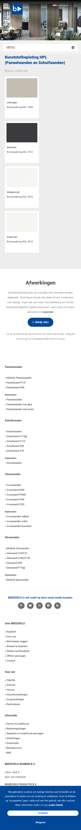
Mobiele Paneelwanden (19, 377)
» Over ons (10, 636)
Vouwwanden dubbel (18, 516)
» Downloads (12, 743)
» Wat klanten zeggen (16, 641)
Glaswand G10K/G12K (18, 558)
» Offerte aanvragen (15, 655)
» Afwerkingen (12, 738)
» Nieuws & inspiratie (16, 646)
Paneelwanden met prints (20, 409)
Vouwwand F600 (15, 489)
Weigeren (40, 822)
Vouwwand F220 (15, 504)
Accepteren (43, 813)
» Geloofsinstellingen (16, 694)
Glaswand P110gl (16, 567)
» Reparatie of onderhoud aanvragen (24, 733)
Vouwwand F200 (15, 499)
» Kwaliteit (10, 631)
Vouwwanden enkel (17, 521)
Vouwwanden (14, 485)
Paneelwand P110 (16, 382)
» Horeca (10, 689)
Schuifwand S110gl (17, 436)
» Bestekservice (13, 748)
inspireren (47, 312)
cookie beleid (55, 805)
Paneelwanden (14, 399)
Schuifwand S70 (15, 450)
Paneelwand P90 (15, 387)
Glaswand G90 (14, 562)
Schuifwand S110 (16, 441)
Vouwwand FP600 (16, 494)
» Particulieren (12, 704)
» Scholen (10, 684)
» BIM (8, 752)
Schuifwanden (14, 431)
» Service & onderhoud (17, 723)
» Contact (10, 660)
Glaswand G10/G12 (17, 553)
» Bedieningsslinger (15, 728)
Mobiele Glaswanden (18, 548)
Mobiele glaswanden (18, 579)
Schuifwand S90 (15, 446)
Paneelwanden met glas (19, 404)
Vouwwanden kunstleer (19, 526)
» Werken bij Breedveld (17, 651)
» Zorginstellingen (14, 699)
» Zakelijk (10, 680)
